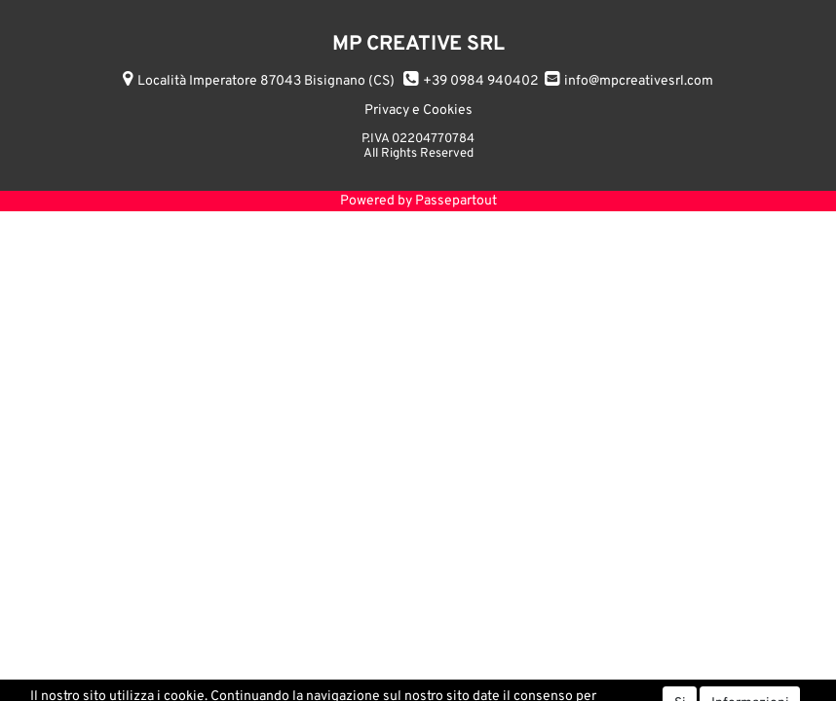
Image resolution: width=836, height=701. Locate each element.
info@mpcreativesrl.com (638, 81)
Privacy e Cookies (418, 110)
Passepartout (456, 201)
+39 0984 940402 (481, 81)
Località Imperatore (266, 81)
